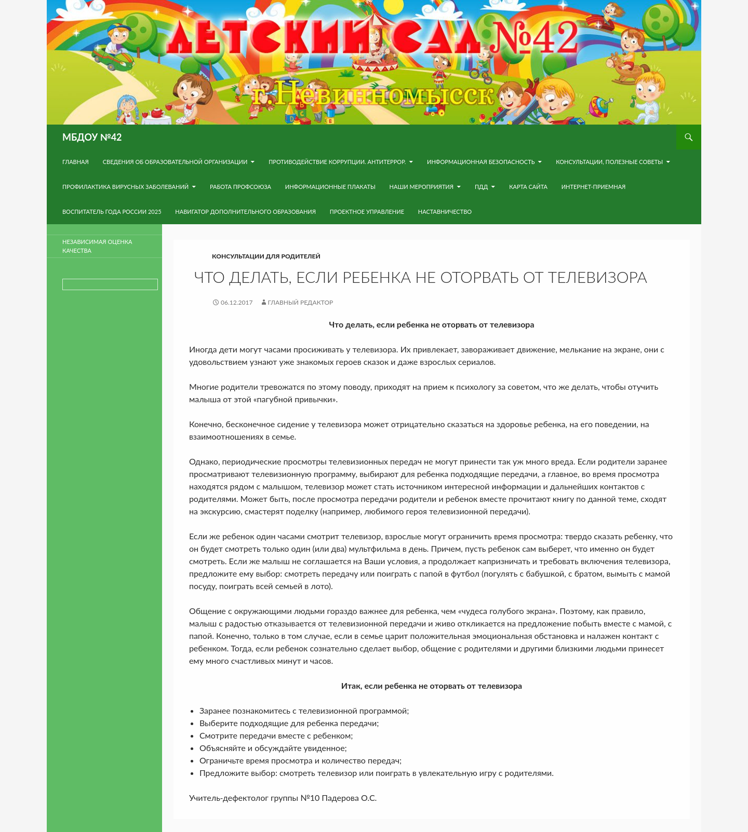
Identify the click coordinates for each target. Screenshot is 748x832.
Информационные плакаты (330, 186)
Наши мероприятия (421, 186)
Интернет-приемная (594, 186)
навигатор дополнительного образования (245, 211)
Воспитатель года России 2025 (112, 211)
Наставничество (445, 211)
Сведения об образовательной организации (175, 161)
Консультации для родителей (266, 256)
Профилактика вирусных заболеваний (125, 186)
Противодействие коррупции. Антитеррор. (337, 161)
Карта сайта (528, 186)
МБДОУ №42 (92, 137)
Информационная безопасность (481, 161)
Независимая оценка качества (97, 246)
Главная (75, 161)
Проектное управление (367, 211)
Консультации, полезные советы (609, 161)
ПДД (481, 186)
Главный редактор (300, 302)
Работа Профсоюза (240, 186)
